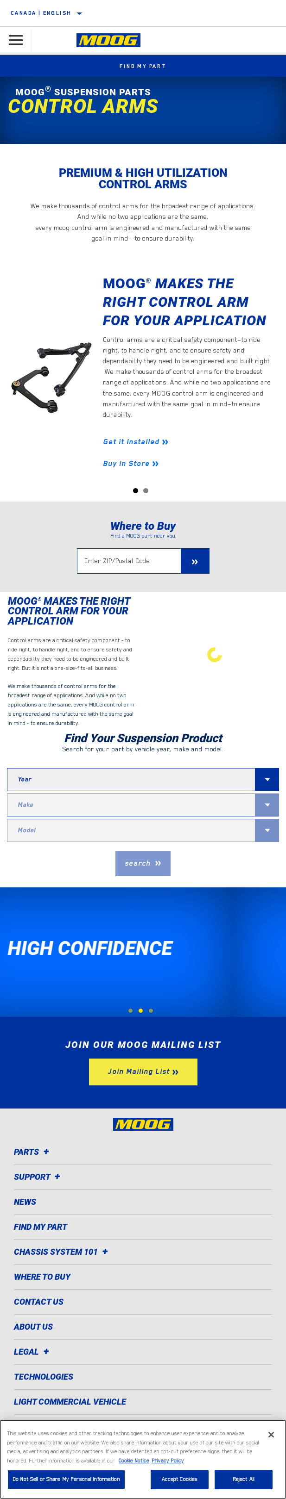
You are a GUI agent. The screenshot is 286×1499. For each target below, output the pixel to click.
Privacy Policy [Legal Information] (168, 1461)
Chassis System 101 (62, 1252)
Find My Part (143, 66)
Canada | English (41, 13)
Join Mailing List (139, 1071)
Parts (33, 1152)
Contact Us (39, 1302)
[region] (143, 1459)
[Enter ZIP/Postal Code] (129, 561)
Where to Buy (42, 1277)
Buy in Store (126, 463)
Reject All (243, 1479)
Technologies (43, 1376)
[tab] (130, 1010)
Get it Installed (131, 442)
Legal (33, 1352)
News (25, 1202)
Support (38, 1177)
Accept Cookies (180, 1479)
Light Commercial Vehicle (70, 1401)
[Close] (271, 1435)
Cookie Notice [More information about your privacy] (134, 1461)
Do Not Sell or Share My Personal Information (66, 1479)
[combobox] (131, 779)
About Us (33, 1327)
